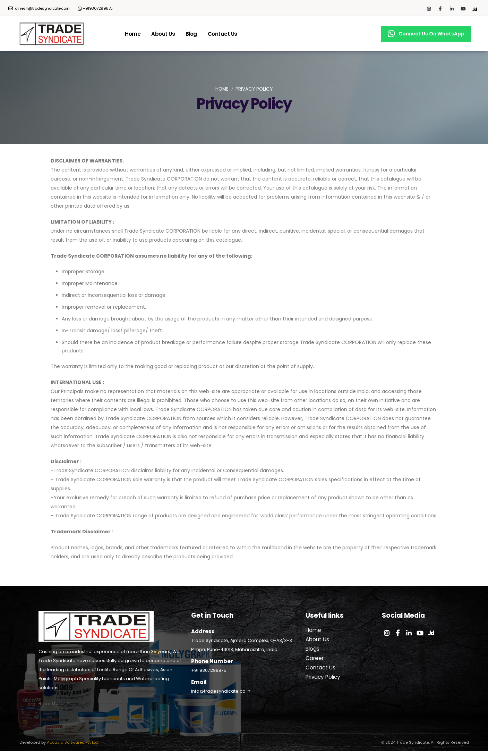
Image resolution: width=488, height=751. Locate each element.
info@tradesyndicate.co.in (220, 691)
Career (315, 658)
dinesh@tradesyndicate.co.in (39, 8)
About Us (163, 33)
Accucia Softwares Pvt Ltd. (72, 742)
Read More (54, 704)
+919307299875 (95, 8)
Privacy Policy (323, 677)
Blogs (312, 648)
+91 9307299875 (208, 670)
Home (132, 33)
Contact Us (222, 33)
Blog (191, 33)
